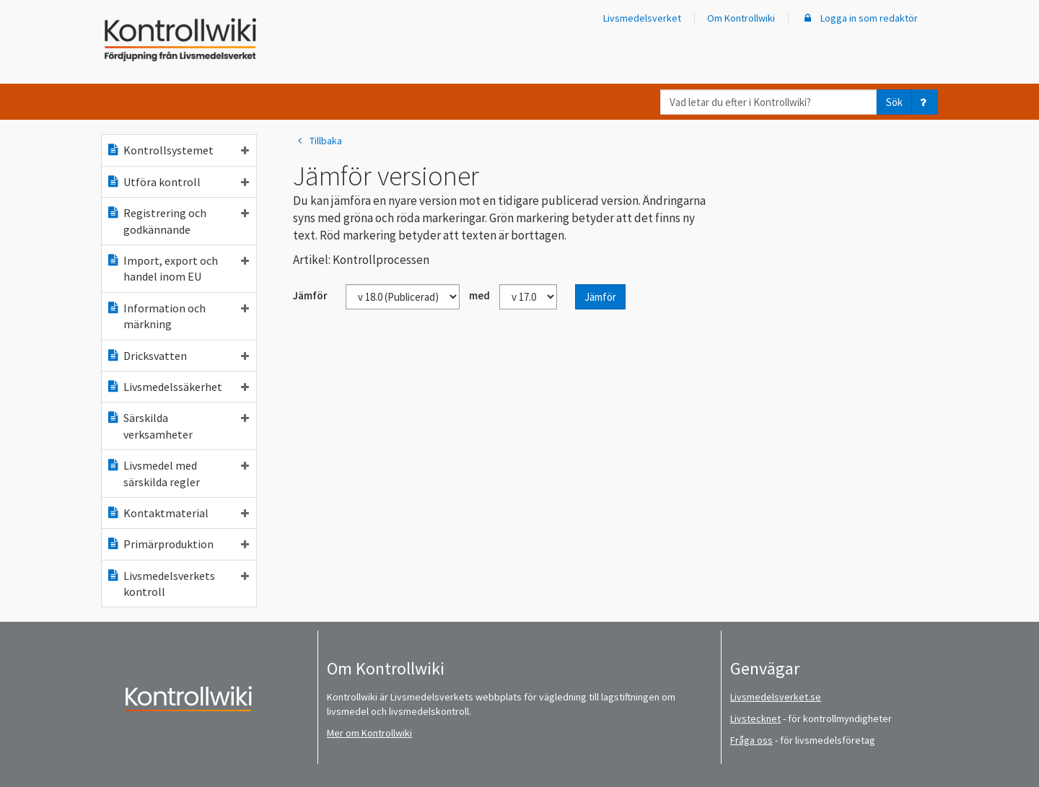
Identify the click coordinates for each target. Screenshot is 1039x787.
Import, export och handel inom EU (177, 268)
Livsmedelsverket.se (775, 696)
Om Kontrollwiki (741, 18)
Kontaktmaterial (177, 513)
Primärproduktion (177, 544)
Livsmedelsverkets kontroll (177, 583)
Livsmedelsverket (642, 18)
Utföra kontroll (177, 182)
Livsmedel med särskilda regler (177, 473)
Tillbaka (317, 140)
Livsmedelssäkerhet (177, 386)
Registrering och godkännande (177, 221)
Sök (894, 102)
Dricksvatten (177, 355)
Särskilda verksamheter (177, 425)
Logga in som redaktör (859, 18)
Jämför (600, 297)
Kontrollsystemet (177, 150)
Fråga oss (751, 740)
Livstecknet (755, 718)
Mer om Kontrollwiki (369, 732)
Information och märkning (177, 316)
